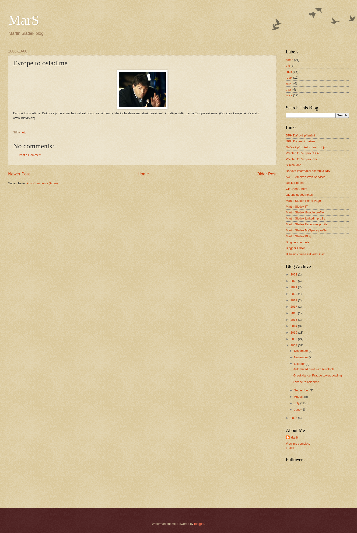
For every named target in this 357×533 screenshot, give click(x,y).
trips (288, 89)
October (299, 364)
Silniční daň (293, 165)
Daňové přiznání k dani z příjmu (307, 147)
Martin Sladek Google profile (305, 212)
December (301, 350)
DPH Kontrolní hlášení (300, 141)
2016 (294, 313)
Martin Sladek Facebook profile (306, 224)
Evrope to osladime (306, 382)
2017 (294, 306)
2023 (294, 274)
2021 (294, 287)
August (299, 396)
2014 (294, 326)
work (289, 95)
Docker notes (295, 183)
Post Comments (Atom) (42, 183)
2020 (294, 294)
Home (143, 174)
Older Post (266, 174)
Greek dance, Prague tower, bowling (317, 375)
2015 (294, 319)
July (297, 403)
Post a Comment (30, 155)
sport (289, 83)
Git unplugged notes (299, 194)
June (297, 409)
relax (289, 77)
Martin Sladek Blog (298, 236)
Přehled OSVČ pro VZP (301, 159)
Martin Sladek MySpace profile (306, 230)
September (302, 390)
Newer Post (19, 174)
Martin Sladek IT (297, 206)
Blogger (199, 524)
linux (289, 71)
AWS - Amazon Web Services (306, 177)
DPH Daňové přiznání (300, 135)
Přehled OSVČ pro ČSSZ (303, 153)
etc (24, 132)
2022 (294, 281)
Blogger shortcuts (297, 242)
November (301, 357)
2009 (294, 339)
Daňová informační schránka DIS (308, 171)
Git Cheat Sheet (296, 189)
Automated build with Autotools (313, 369)
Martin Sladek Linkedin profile (305, 218)
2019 (294, 300)
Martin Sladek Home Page (303, 200)
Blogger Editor (295, 248)
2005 (294, 418)
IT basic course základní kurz (305, 254)
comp (289, 60)
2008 (294, 345)
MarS (23, 20)
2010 (294, 332)
